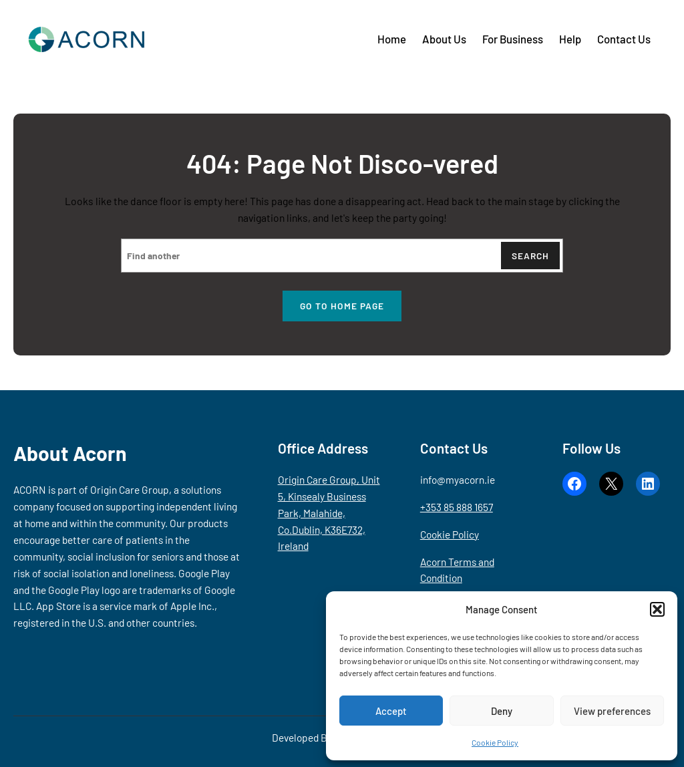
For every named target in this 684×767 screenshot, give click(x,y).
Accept (391, 711)
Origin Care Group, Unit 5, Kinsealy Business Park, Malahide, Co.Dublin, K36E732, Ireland (329, 513)
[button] (657, 609)
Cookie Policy (495, 742)
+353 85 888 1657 (456, 506)
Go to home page (342, 305)
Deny (501, 711)
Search (530, 255)
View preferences (612, 711)
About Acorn (70, 453)
